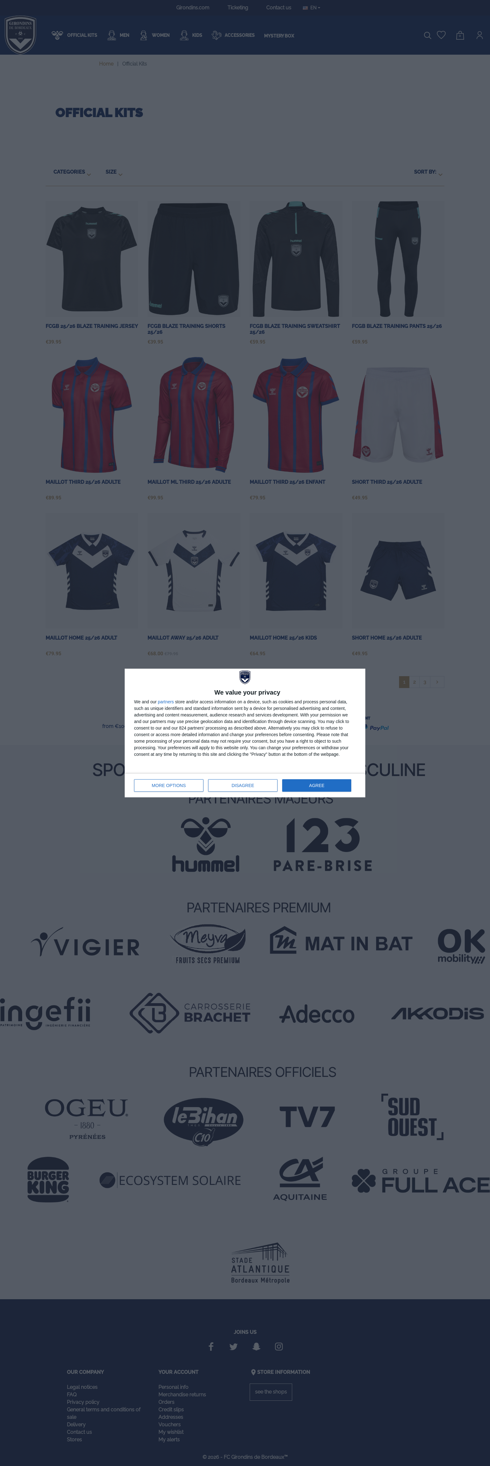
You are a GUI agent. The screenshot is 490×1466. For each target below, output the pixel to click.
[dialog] (245, 733)
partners (166, 702)
